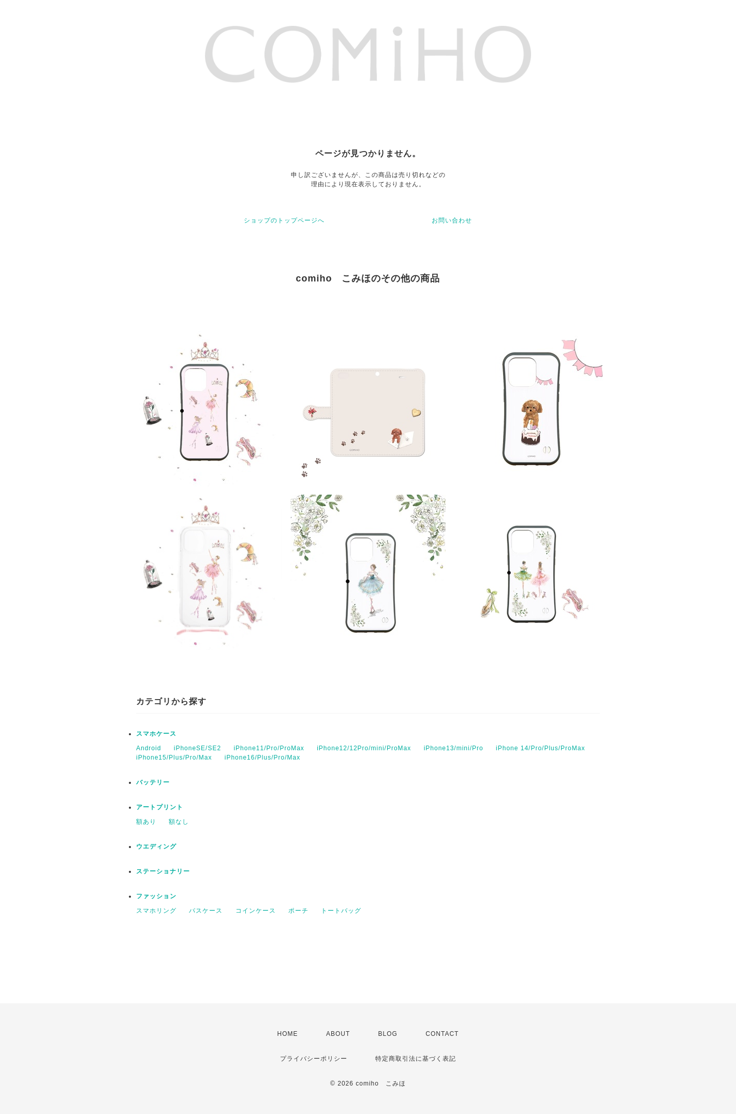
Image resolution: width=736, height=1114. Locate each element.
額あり (146, 821)
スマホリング (156, 910)
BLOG (388, 1033)
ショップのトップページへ (284, 220)
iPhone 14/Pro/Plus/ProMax (540, 748)
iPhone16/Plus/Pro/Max (262, 757)
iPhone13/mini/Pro (453, 748)
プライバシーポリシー (313, 1058)
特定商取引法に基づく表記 (415, 1058)
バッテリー (153, 782)
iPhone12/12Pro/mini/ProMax (364, 748)
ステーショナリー (163, 871)
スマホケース (156, 733)
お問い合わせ (452, 220)
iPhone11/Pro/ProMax (268, 748)
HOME (287, 1033)
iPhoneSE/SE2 (197, 748)
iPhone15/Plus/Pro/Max (174, 757)
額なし (179, 821)
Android (148, 748)
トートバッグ (341, 910)
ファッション (156, 896)
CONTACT (442, 1033)
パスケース (206, 910)
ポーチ (298, 910)
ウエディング (156, 846)
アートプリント (159, 807)
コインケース (255, 910)
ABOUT (338, 1033)
